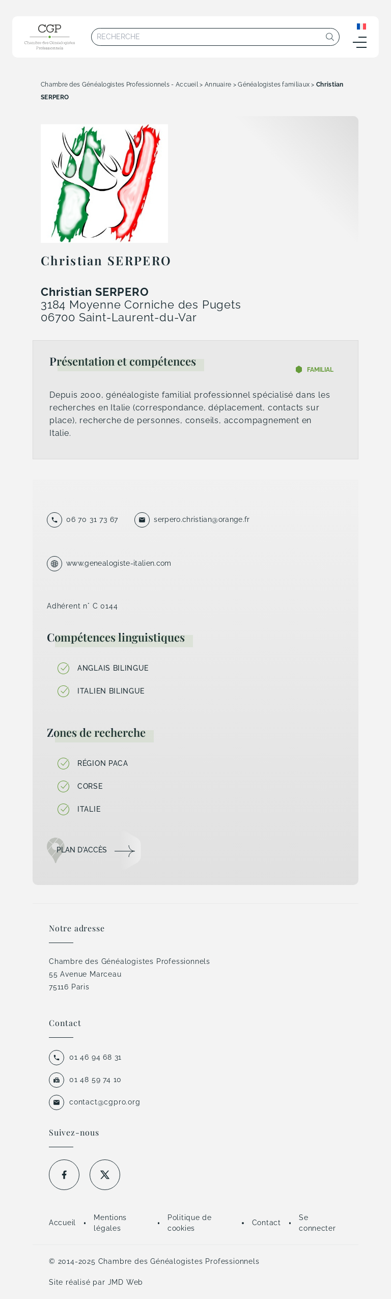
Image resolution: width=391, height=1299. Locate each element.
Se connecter (317, 1222)
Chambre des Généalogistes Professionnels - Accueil (119, 84)
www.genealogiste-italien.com (119, 563)
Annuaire (218, 84)
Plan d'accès (82, 850)
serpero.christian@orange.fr (201, 519)
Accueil (62, 1223)
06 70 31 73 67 (92, 519)
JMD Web (126, 1282)
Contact (266, 1223)
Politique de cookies (189, 1222)
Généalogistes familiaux (274, 84)
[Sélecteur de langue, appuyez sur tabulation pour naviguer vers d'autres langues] (361, 26)
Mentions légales (110, 1222)
